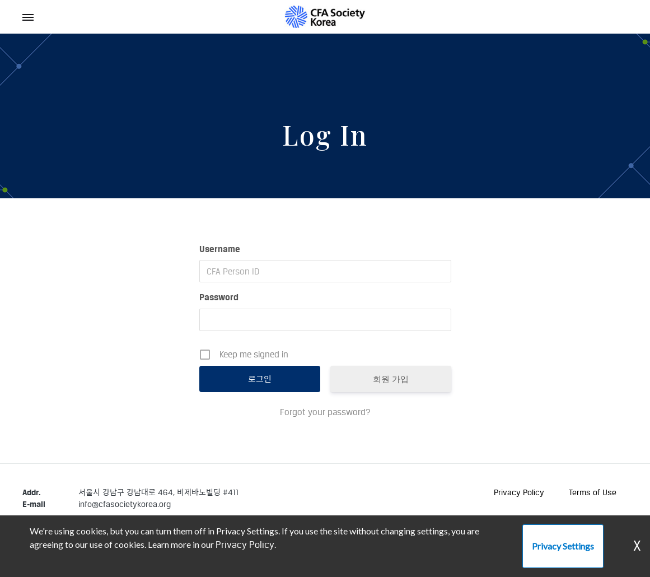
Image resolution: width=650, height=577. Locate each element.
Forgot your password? (325, 412)
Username (219, 249)
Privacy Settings (563, 546)
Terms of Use (592, 492)
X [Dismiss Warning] (637, 546)
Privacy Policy (519, 492)
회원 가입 (391, 379)
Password (219, 297)
